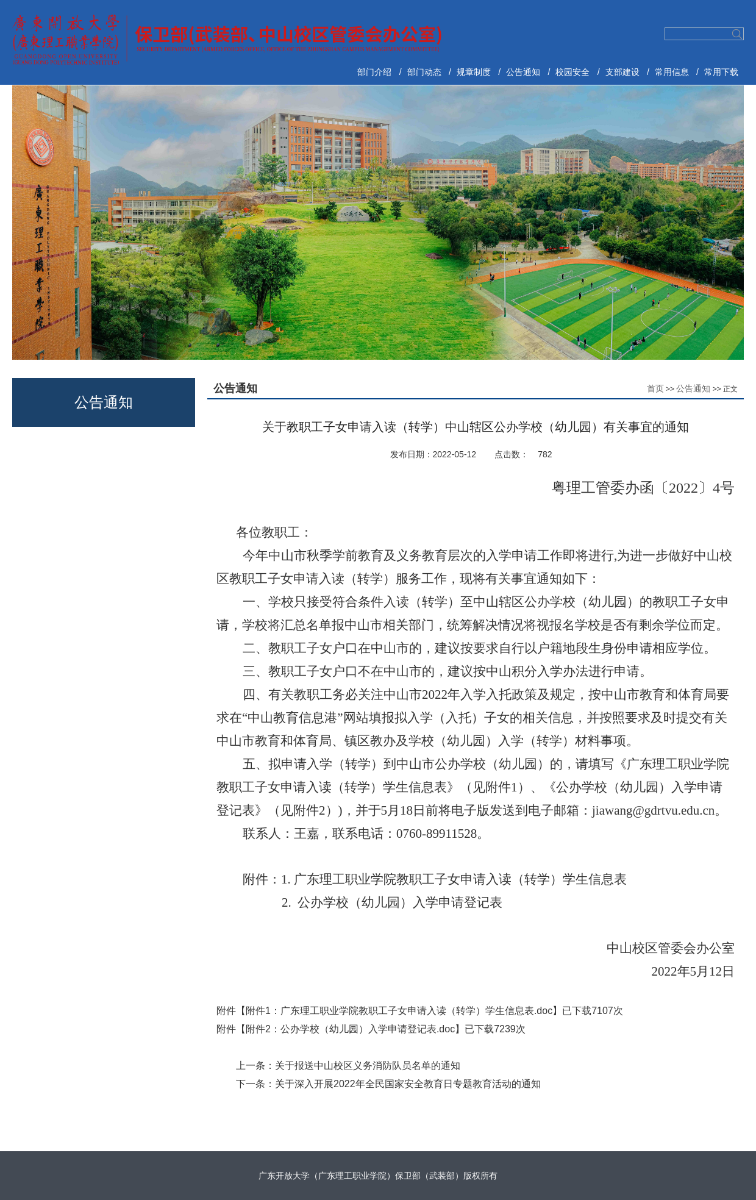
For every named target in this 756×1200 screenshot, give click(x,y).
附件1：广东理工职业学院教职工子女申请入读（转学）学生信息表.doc (399, 1010)
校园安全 (572, 72)
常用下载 (721, 72)
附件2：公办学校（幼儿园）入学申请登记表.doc (350, 1029)
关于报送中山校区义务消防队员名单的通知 (367, 1065)
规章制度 (474, 72)
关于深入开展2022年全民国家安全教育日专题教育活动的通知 (408, 1084)
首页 (655, 388)
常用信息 (672, 72)
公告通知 (523, 72)
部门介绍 (374, 72)
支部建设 (622, 72)
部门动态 (424, 72)
